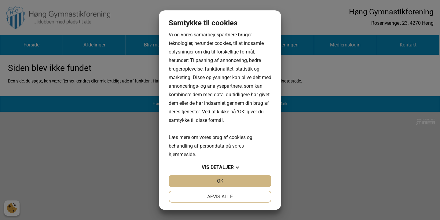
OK (220, 181)
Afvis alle (220, 197)
